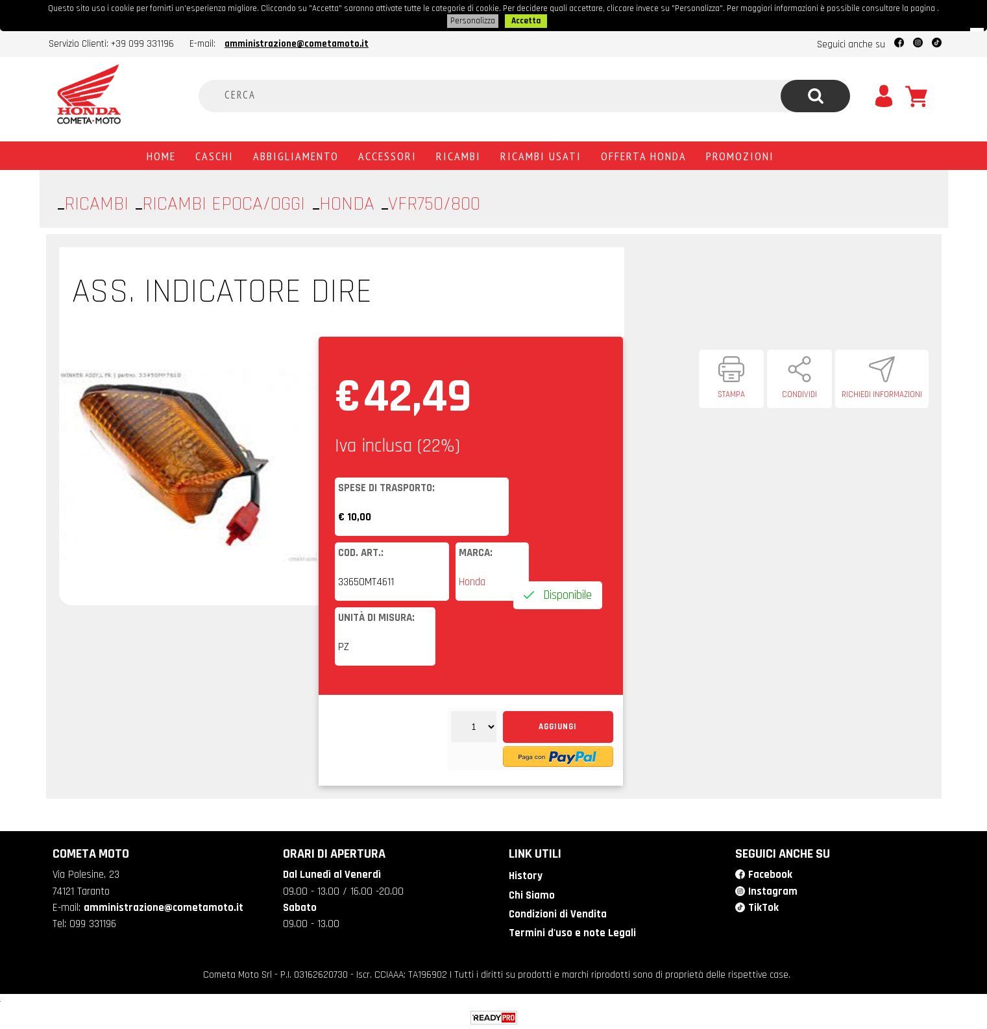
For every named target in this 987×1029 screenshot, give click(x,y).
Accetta (526, 20)
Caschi (214, 154)
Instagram (773, 890)
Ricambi (458, 154)
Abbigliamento (296, 154)
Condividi (799, 393)
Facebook (770, 873)
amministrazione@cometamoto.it (297, 42)
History (525, 874)
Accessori (387, 154)
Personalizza (472, 20)
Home (161, 154)
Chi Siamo (532, 894)
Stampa (731, 393)
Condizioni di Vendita (558, 913)
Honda (472, 581)
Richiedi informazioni (882, 393)
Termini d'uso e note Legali (572, 932)
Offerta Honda (644, 154)
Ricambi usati (540, 154)
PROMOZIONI (740, 154)
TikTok (763, 906)
